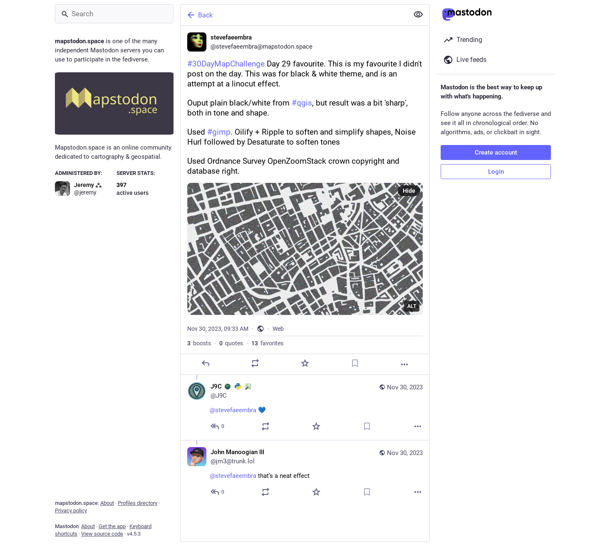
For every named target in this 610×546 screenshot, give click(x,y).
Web (278, 328)
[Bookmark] (355, 363)
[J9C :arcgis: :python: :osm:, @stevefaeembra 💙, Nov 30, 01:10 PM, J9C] (305, 407)
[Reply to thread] (218, 426)
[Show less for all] (418, 15)
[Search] (114, 13)
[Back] (294, 15)
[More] (404, 364)
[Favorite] (305, 363)
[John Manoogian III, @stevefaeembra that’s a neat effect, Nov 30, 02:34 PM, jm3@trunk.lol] (305, 473)
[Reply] (206, 363)
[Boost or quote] (255, 363)
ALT (411, 306)
